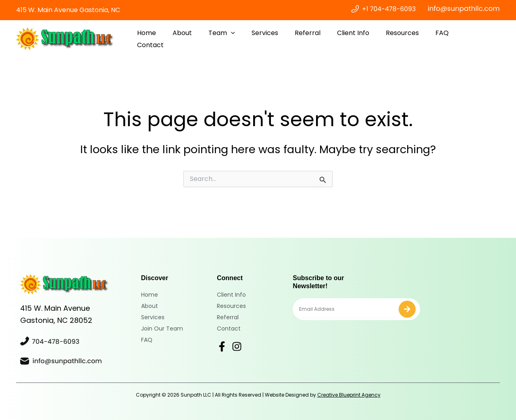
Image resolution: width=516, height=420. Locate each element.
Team (236, 39)
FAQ (445, 39)
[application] (246, 39)
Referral (318, 39)
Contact (479, 39)
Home (166, 39)
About (199, 39)
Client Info (361, 39)
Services (277, 39)
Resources (407, 39)
